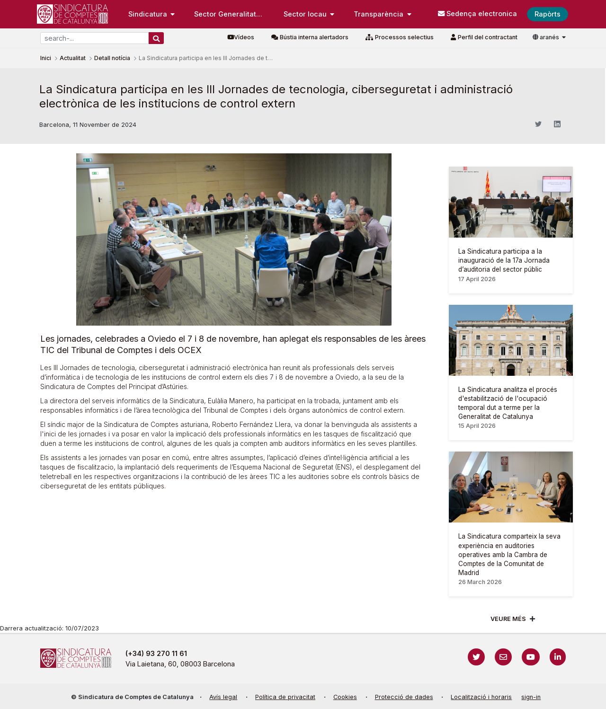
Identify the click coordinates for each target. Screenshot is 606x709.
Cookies (345, 696)
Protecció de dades (404, 696)
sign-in (531, 696)
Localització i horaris (481, 696)
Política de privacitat (285, 696)
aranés (547, 37)
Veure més (508, 618)
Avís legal (223, 696)
